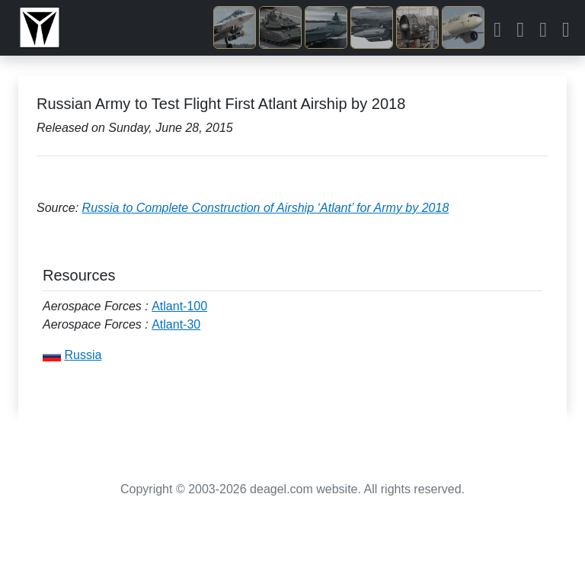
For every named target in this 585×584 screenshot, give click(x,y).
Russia (82, 354)
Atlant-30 (176, 324)
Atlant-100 (179, 306)
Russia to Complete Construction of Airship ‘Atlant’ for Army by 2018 (265, 207)
